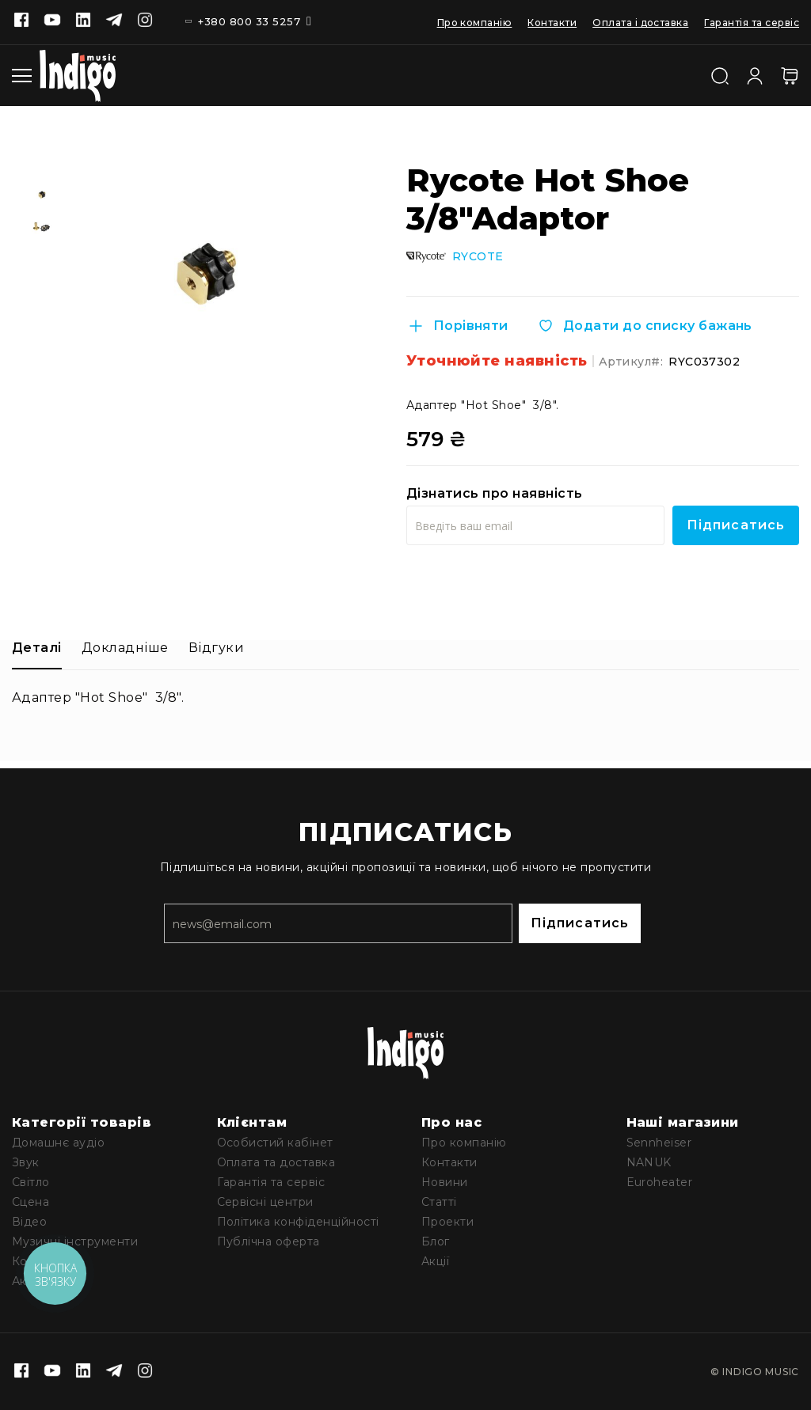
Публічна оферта (268, 1241)
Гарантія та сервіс (751, 22)
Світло (31, 1182)
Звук (26, 1162)
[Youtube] (52, 21)
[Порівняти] (457, 325)
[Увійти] (754, 73)
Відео (29, 1222)
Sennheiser (659, 1142)
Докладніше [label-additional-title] (125, 646)
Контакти (552, 22)
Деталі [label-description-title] (37, 646)
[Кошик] (789, 75)
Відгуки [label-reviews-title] (216, 646)
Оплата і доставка (640, 22)
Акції (435, 1261)
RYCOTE (478, 256)
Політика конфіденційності (298, 1222)
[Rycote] (426, 256)
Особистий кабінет (275, 1142)
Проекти (447, 1222)
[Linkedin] (83, 21)
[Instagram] (144, 21)
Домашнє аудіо (58, 1142)
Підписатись (580, 923)
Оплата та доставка (276, 1162)
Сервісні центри (265, 1202)
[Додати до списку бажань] (644, 325)
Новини (444, 1182)
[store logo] (78, 75)
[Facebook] (21, 21)
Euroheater (659, 1182)
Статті (439, 1202)
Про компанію (474, 22)
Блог (435, 1241)
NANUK (649, 1162)
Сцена (30, 1202)
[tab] (37, 653)
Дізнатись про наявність (494, 492)
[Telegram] (114, 21)
